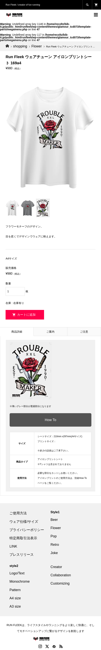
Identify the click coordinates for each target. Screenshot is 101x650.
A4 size (15, 598)
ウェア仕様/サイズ (23, 522)
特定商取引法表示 (23, 538)
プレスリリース (21, 555)
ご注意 (84, 331)
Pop (54, 536)
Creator (56, 567)
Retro (55, 545)
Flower (56, 528)
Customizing (60, 583)
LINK (13, 546)
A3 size (15, 606)
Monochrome (19, 581)
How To (50, 420)
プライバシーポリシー (26, 530)
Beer (54, 520)
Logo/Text (16, 573)
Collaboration (61, 575)
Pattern (15, 590)
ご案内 (50, 331)
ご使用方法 (18, 513)
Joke (54, 553)
